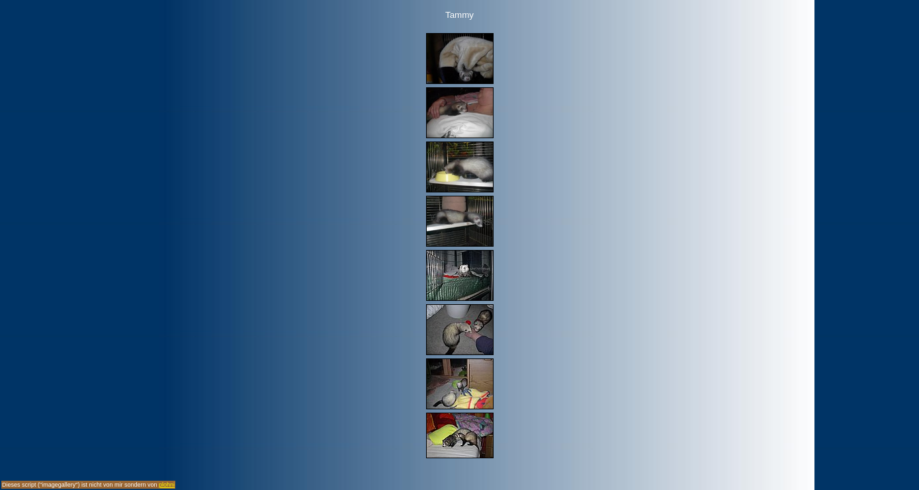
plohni (167, 484)
